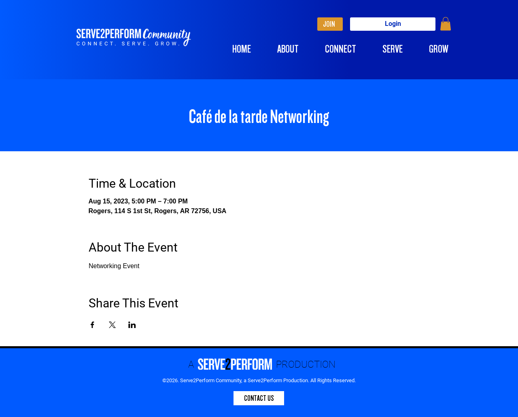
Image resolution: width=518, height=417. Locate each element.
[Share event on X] (112, 325)
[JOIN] (330, 24)
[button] (445, 23)
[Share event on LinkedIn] (132, 325)
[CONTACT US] (259, 398)
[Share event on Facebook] (92, 325)
